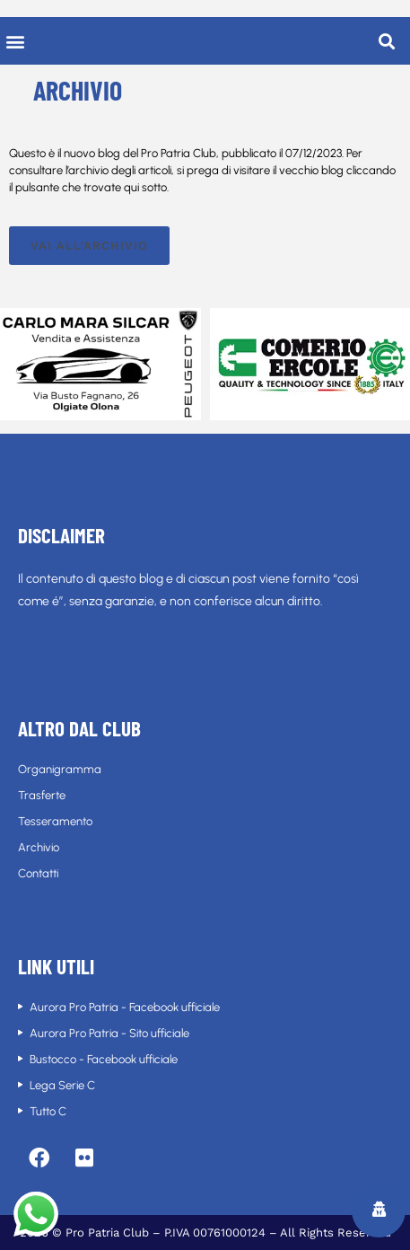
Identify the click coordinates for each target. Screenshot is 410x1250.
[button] (15, 41)
